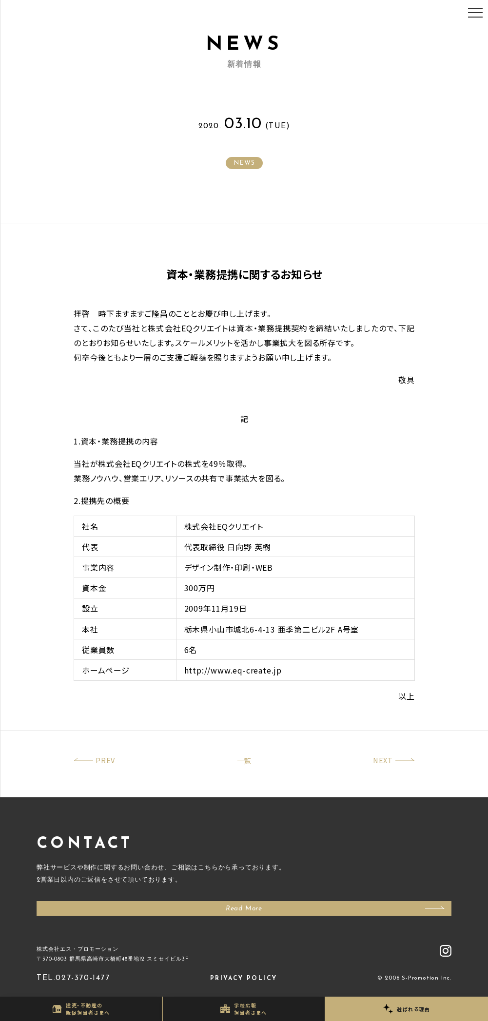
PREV (105, 760)
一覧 (244, 760)
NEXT (383, 760)
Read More (244, 908)
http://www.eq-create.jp (233, 670)
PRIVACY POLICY (243, 979)
